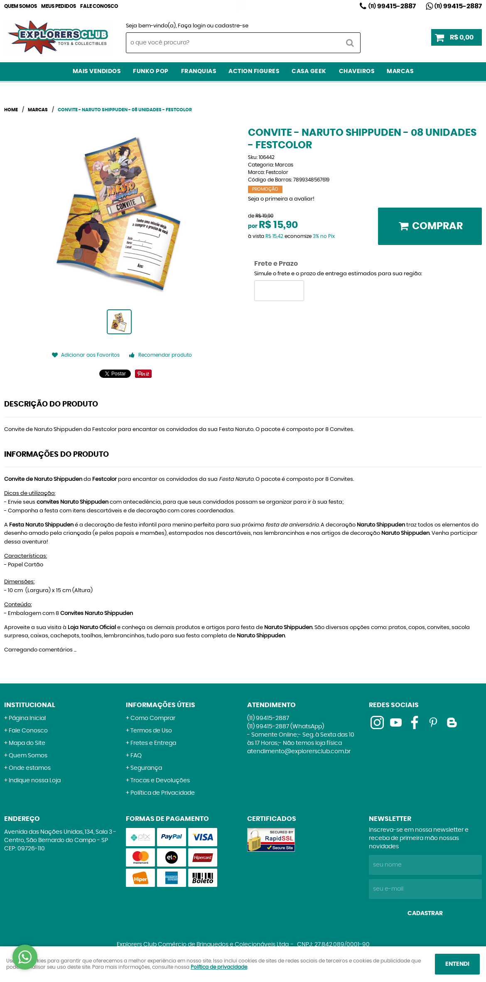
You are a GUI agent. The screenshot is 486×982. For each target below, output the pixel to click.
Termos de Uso (151, 731)
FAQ (136, 756)
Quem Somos (20, 6)
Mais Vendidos (97, 71)
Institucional (29, 705)
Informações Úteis (160, 705)
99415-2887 (392, 6)
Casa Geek (309, 71)
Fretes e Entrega (153, 743)
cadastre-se (231, 26)
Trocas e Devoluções (160, 781)
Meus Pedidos (58, 6)
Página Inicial (27, 718)
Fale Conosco (99, 6)
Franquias (198, 71)
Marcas (400, 71)
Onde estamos (30, 768)
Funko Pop (151, 71)
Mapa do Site (27, 743)
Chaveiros (357, 71)
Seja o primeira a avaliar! (281, 199)
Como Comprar (152, 718)
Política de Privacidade (162, 793)
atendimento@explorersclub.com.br (299, 751)
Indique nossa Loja (35, 781)
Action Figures (253, 71)
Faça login (192, 26)
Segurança (146, 768)
